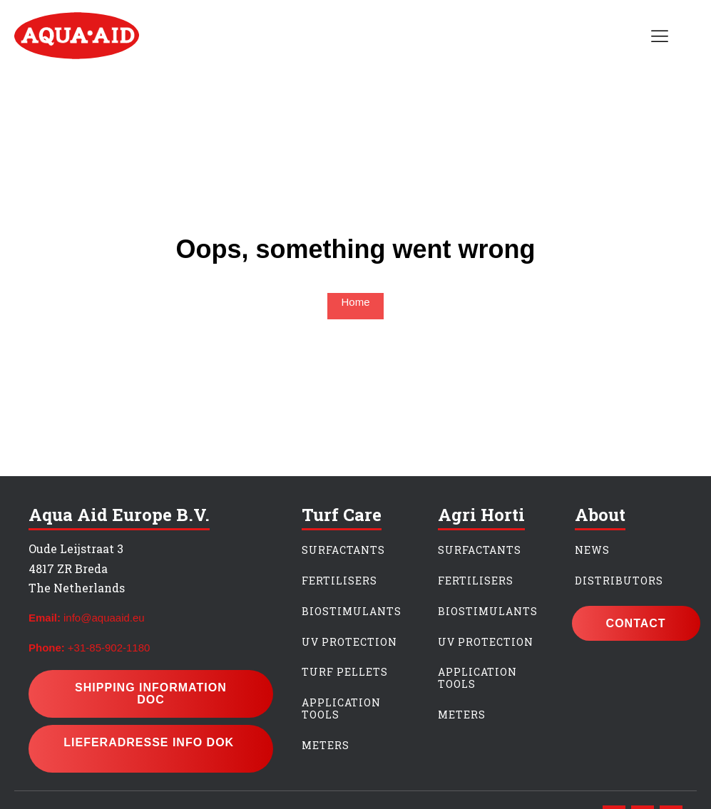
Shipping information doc (151, 693)
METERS (325, 746)
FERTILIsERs (475, 581)
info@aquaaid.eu (104, 618)
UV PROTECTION (349, 643)
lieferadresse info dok (150, 748)
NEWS (592, 551)
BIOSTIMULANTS (351, 612)
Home (355, 302)
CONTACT (636, 623)
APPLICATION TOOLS (341, 709)
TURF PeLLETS (345, 672)
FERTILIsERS (339, 581)
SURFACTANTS (343, 551)
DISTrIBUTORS (619, 581)
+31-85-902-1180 (109, 647)
